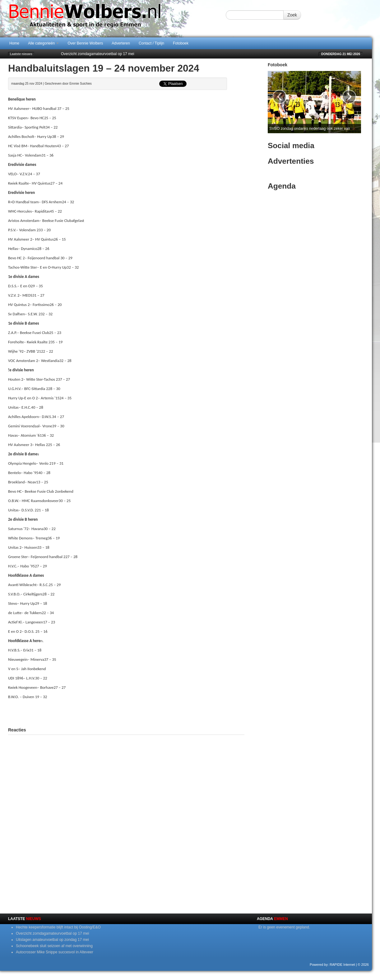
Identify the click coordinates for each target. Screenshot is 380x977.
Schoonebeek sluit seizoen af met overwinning (54, 946)
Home (14, 43)
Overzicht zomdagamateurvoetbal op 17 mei (97, 54)
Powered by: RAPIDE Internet (332, 964)
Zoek (292, 14)
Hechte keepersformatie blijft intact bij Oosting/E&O (58, 927)
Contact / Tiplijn (151, 43)
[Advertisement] (126, 712)
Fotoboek (180, 43)
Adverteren (121, 43)
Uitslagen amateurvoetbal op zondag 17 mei (52, 939)
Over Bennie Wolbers (85, 43)
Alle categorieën (43, 43)
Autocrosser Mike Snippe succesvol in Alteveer (54, 952)
